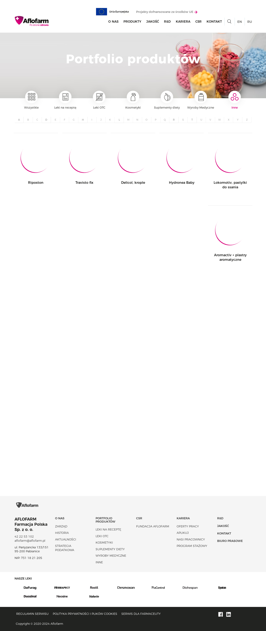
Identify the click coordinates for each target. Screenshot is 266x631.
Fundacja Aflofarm (152, 526)
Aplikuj (183, 533)
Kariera (183, 21)
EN (239, 22)
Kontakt (214, 21)
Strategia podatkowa (64, 548)
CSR (198, 21)
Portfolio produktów (105, 519)
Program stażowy (192, 546)
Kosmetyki (133, 100)
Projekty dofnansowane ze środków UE (166, 12)
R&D (167, 21)
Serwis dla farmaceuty (141, 614)
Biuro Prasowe (230, 541)
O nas (113, 21)
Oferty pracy (188, 526)
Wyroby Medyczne (200, 100)
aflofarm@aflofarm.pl (30, 541)
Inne (234, 100)
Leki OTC (99, 100)
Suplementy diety (167, 100)
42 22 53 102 (24, 536)
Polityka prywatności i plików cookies (85, 614)
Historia (62, 533)
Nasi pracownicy (191, 539)
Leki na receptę (65, 100)
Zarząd (61, 526)
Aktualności (65, 539)
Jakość (152, 21)
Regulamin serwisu (32, 614)
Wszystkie (31, 100)
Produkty (132, 21)
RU (249, 22)
